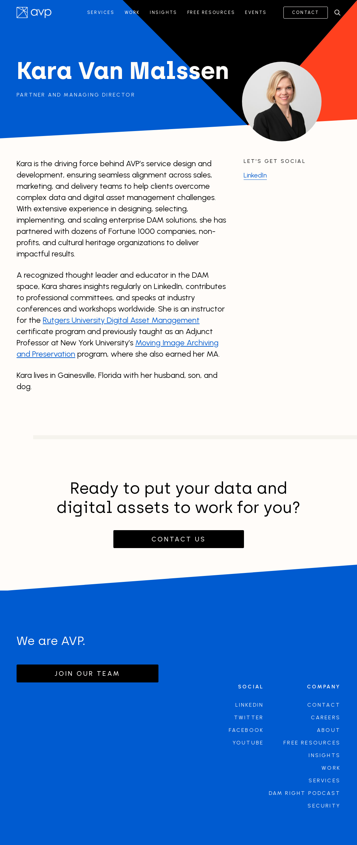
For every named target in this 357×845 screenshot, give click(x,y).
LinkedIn (255, 175)
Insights (163, 12)
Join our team (87, 673)
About (328, 730)
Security (324, 806)
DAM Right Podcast (304, 793)
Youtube (248, 742)
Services (101, 12)
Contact (305, 12)
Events (256, 12)
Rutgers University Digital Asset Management (121, 320)
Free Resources (211, 12)
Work (132, 12)
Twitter (249, 717)
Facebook (246, 730)
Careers (325, 717)
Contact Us (178, 539)
